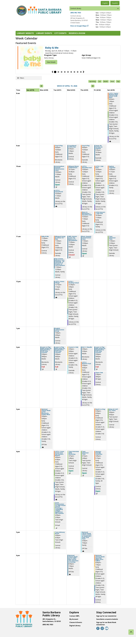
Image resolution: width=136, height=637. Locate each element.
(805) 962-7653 (75, 13)
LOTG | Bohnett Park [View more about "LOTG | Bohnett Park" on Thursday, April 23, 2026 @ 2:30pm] (86, 363)
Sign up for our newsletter (106, 616)
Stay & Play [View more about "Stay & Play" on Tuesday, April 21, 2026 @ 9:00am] (59, 145)
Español (115, 3)
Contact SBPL (74, 616)
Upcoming (92, 81)
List (100, 81)
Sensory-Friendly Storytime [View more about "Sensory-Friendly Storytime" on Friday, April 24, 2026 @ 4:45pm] (98, 453)
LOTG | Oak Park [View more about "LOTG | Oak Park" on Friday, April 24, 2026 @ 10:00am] (99, 167)
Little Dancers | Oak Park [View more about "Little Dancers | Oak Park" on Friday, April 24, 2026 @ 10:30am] (100, 213)
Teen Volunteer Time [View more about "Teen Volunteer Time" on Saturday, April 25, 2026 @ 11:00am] (112, 238)
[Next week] (92, 86)
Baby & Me (51, 47)
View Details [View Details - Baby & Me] (51, 62)
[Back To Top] (131, 632)
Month (106, 81)
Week (112, 81)
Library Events (44, 33)
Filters (21, 78)
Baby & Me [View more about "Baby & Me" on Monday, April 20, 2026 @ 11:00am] (45, 236)
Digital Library (74, 626)
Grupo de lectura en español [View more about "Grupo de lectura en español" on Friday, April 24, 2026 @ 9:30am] (98, 147)
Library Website (25, 33)
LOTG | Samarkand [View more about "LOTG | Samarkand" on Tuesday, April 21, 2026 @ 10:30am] (59, 191)
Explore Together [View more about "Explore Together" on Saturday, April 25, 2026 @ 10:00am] (112, 167)
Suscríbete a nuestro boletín (107, 619)
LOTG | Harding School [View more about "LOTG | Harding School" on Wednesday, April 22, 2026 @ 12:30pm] (74, 282)
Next (83, 72)
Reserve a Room (77, 33)
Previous (52, 72)
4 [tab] (65, 72)
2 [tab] (58, 72)
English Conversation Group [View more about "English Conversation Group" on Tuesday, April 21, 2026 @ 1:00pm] (59, 330)
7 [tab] (74, 72)
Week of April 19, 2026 (67, 86)
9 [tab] (81, 72)
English (105, 3)
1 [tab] (55, 72)
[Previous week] (41, 86)
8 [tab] (77, 72)
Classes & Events (75, 622)
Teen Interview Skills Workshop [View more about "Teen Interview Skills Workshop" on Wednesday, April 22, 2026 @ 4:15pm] (74, 453)
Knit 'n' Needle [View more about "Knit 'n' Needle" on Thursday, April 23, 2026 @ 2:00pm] (87, 347)
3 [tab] (61, 72)
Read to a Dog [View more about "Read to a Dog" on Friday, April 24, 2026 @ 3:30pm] (100, 409)
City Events (60, 33)
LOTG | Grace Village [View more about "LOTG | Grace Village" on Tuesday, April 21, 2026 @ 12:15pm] (59, 282)
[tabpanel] (68, 58)
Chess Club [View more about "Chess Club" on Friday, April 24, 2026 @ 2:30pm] (99, 372)
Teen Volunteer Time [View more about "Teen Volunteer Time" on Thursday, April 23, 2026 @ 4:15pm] (85, 453)
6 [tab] (71, 72)
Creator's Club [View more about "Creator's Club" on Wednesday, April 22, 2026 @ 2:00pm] (73, 347)
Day (118, 81)
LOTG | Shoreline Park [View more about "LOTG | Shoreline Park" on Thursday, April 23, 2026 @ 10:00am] (87, 167)
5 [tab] (68, 72)
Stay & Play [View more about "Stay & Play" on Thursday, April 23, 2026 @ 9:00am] (86, 145)
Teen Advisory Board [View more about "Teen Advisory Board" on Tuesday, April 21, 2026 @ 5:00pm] (60, 533)
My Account (73, 619)
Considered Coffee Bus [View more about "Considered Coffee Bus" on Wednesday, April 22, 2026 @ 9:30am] (72, 146)
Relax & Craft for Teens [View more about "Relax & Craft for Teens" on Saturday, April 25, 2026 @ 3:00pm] (113, 410)
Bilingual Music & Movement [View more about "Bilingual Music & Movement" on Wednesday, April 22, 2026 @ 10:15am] (74, 167)
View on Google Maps (78, 26)
